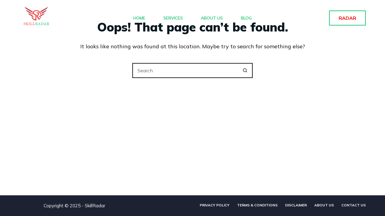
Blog (246, 18)
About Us (212, 18)
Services (173, 18)
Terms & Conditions (257, 205)
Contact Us (353, 205)
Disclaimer (296, 205)
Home (139, 18)
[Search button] (245, 70)
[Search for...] (185, 70)
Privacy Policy (214, 205)
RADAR (347, 18)
